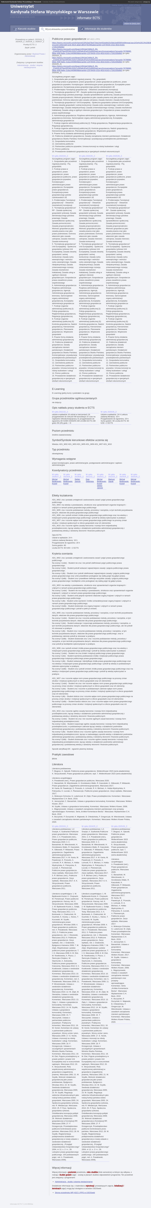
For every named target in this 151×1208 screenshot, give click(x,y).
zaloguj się (146, 2)
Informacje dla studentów (98, 28)
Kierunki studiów (27, 28)
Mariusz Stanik (111, 480)
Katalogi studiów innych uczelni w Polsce (126, 5)
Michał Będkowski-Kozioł (57, 481)
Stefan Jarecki (77, 480)
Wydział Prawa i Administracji (35, 55)
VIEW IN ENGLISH (132, 24)
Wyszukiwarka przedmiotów (60, 29)
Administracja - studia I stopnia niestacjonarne (29, 66)
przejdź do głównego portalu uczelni (22, 17)
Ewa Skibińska (90, 480)
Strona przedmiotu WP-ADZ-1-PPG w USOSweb (75, 1193)
